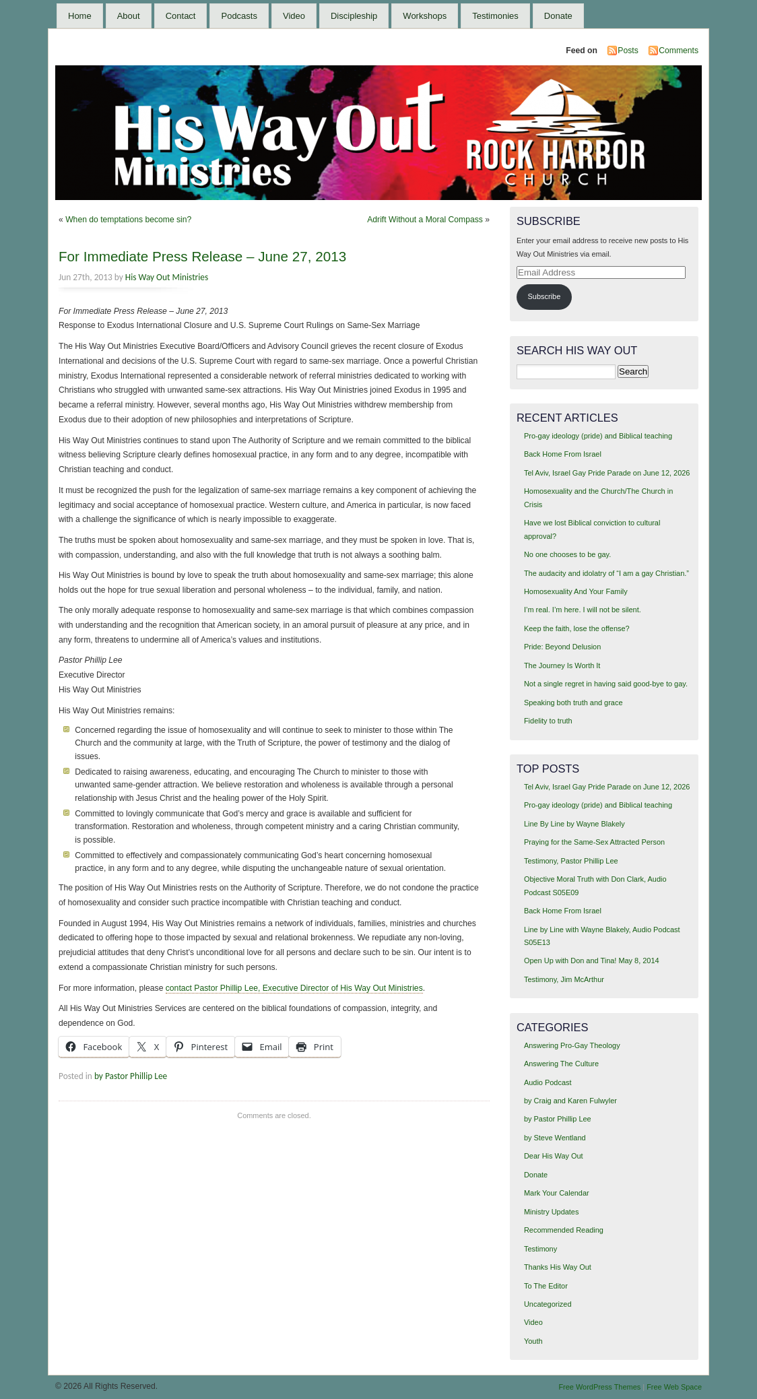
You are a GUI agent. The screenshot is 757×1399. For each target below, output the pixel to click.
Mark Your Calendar (556, 1193)
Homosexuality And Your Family (576, 591)
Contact (181, 16)
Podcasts (239, 16)
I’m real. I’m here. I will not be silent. (582, 610)
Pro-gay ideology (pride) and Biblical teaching (598, 436)
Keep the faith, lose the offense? (577, 628)
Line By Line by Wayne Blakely (574, 824)
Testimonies (495, 16)
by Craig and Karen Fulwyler (570, 1101)
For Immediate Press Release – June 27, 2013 (202, 256)
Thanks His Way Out (557, 1267)
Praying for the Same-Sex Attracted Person (594, 842)
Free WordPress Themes (599, 1387)
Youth (533, 1341)
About (128, 16)
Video (294, 16)
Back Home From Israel (562, 454)
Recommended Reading (563, 1230)
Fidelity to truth (548, 721)
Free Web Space (674, 1387)
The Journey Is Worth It (562, 665)
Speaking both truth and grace (573, 702)
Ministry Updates (551, 1212)
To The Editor (546, 1286)
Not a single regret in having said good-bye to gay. (606, 684)
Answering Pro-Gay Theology (572, 1045)
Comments (678, 50)
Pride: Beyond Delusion (562, 647)
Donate (558, 16)
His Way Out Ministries (166, 277)
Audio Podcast (548, 1082)
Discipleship (354, 16)
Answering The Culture (561, 1064)
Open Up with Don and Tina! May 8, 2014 (591, 960)
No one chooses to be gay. (567, 554)
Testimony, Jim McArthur (564, 979)
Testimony (540, 1249)
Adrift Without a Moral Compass (425, 219)
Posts (628, 50)
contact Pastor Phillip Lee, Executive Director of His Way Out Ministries (294, 988)
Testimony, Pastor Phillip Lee (571, 861)
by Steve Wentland (555, 1138)
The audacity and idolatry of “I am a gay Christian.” (606, 573)
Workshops (425, 16)
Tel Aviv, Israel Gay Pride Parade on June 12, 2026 (607, 473)
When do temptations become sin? (128, 219)
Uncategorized (548, 1304)
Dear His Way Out (553, 1156)
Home (80, 16)
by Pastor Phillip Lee (130, 1076)
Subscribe (544, 296)
